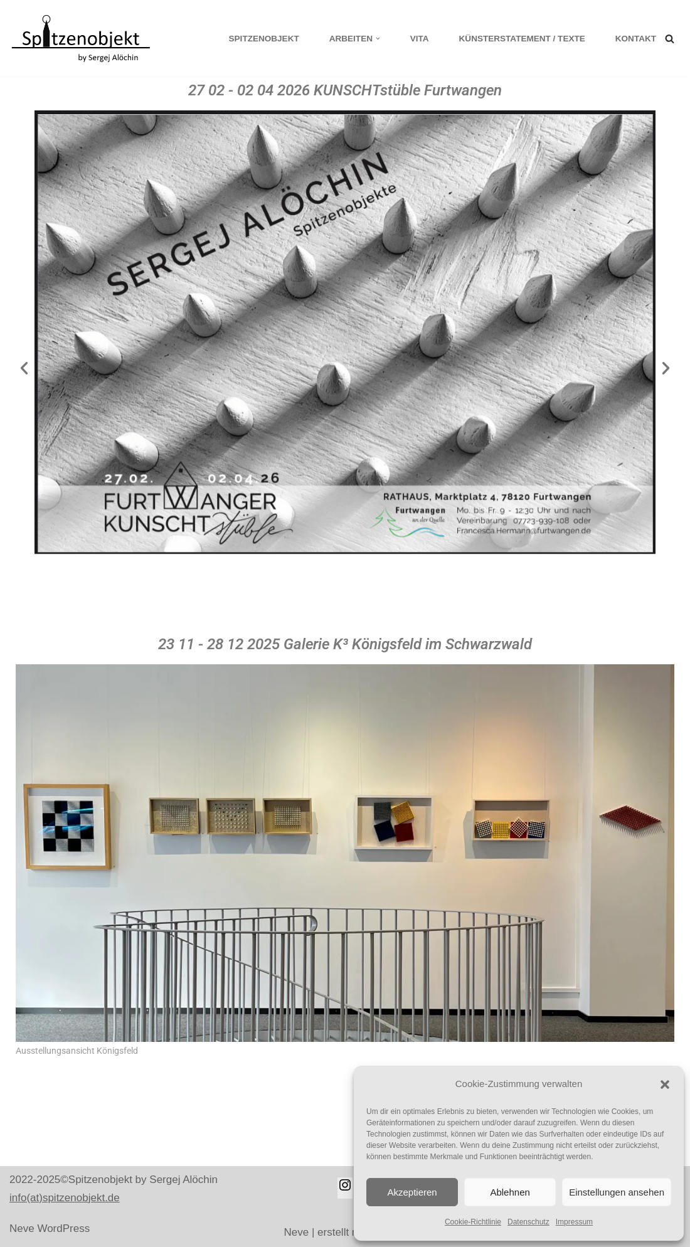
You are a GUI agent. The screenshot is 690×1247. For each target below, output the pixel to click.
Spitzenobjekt (263, 38)
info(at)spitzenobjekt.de (64, 1198)
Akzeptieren (412, 1192)
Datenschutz (528, 1222)
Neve (21, 1228)
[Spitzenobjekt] (84, 38)
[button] (665, 1084)
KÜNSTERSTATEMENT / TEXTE (522, 38)
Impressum (574, 1222)
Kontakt (635, 38)
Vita (419, 38)
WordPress (63, 1228)
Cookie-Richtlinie (473, 1222)
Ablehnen (509, 1192)
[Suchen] (669, 38)
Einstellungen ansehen (616, 1192)
